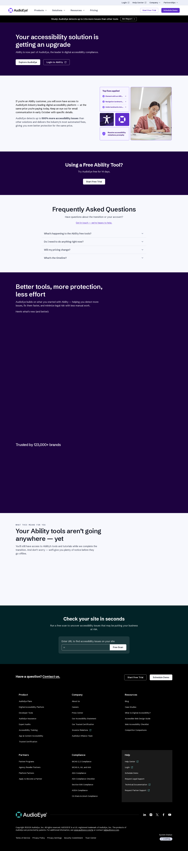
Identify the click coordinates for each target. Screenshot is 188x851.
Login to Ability (56, 62)
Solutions (58, 10)
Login (126, 2)
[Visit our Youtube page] (169, 814)
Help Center (139, 2)
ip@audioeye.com (111, 830)
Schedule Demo (170, 10)
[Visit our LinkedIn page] (144, 814)
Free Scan (118, 647)
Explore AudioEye (28, 62)
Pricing (94, 10)
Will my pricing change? (94, 249)
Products (40, 10)
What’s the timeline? (94, 257)
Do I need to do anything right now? (94, 241)
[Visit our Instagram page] (151, 814)
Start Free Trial (149, 10)
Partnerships (171, 2)
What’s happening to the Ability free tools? (94, 233)
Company (155, 2)
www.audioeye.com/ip (83, 830)
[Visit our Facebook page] (163, 814)
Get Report (128, 19)
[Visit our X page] (157, 814)
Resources (78, 10)
